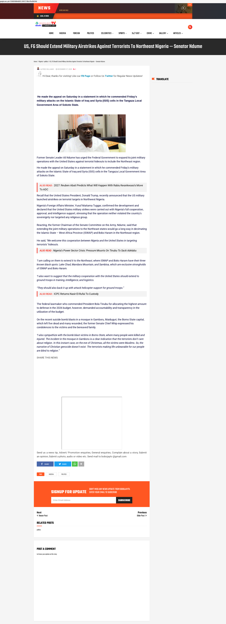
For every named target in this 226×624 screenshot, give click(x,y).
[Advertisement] (89, 84)
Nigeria (51, 474)
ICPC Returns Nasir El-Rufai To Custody (76, 293)
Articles (177, 33)
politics (63, 474)
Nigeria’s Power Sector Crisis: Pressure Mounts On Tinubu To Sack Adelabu (94, 250)
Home (51, 33)
